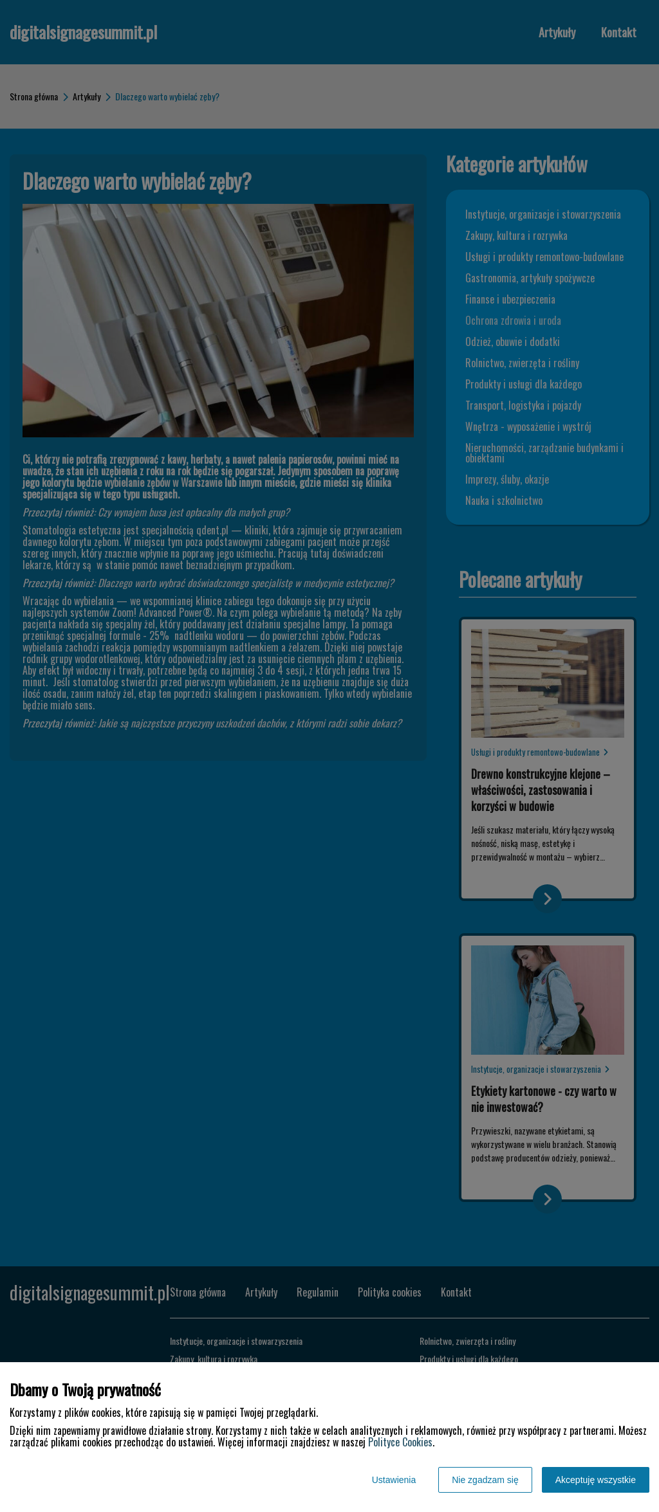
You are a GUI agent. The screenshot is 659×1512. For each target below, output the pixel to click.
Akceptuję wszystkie (595, 1480)
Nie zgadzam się (485, 1480)
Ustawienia (394, 1480)
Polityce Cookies (400, 1442)
